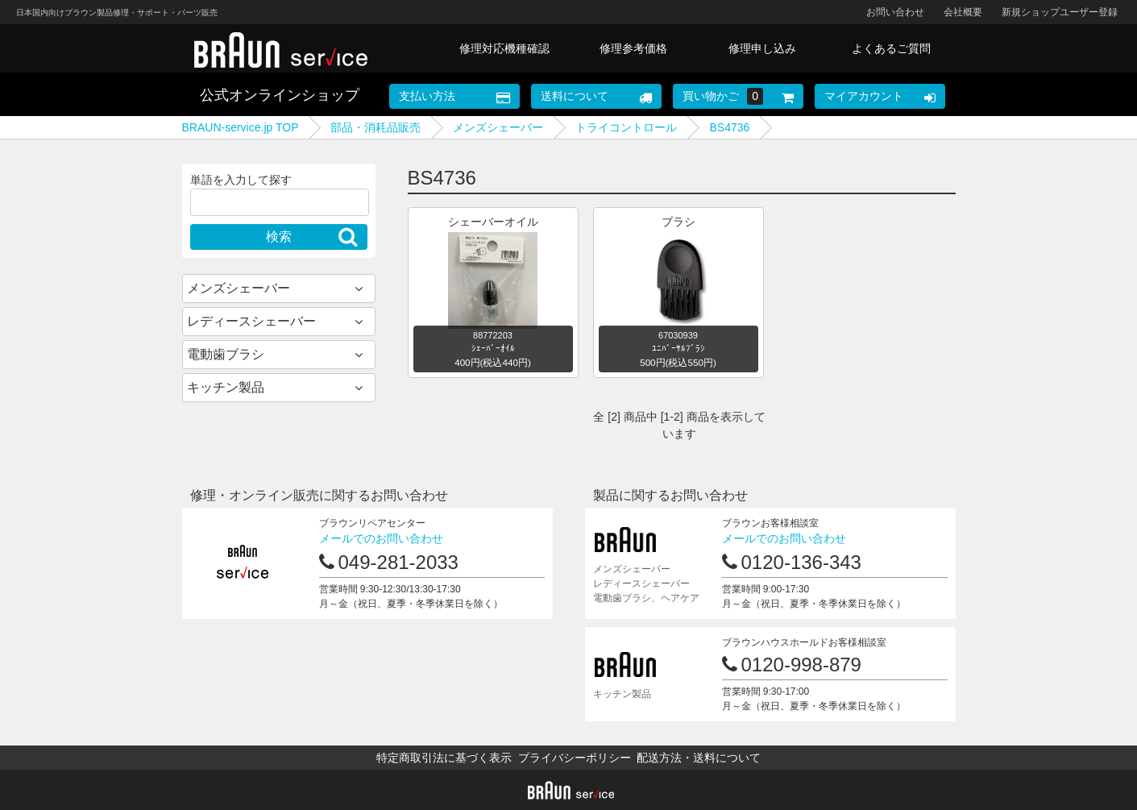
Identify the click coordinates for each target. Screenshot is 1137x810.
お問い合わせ (895, 12)
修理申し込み (762, 48)
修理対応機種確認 (504, 48)
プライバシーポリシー (574, 757)
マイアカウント (863, 95)
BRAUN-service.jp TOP (240, 127)
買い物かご (723, 96)
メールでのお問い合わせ (381, 538)
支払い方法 (427, 95)
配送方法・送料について (699, 757)
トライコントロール (626, 127)
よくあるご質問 (891, 48)
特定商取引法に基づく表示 (444, 757)
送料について (574, 95)
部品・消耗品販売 (375, 127)
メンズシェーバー (498, 127)
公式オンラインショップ (279, 95)
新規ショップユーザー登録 (1060, 12)
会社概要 (963, 12)
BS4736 (729, 127)
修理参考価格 (633, 48)
